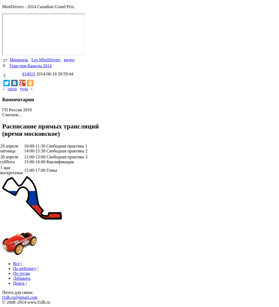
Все (16, 263)
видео (69, 59)
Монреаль (19, 59)
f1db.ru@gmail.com (19, 297)
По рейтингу (24, 268)
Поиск (19, 283)
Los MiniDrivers (45, 59)
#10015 (28, 74)
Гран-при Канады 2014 (30, 65)
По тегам (21, 273)
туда (24, 89)
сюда (12, 89)
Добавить (22, 278)
